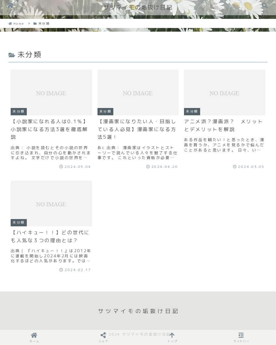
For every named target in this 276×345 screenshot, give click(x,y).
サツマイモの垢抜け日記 (138, 7)
